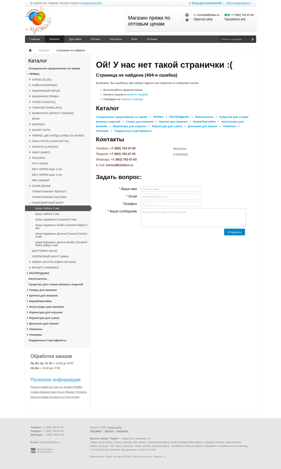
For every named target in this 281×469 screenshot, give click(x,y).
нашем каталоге (92, 3)
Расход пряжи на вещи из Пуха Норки (55, 397)
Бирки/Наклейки (40, 301)
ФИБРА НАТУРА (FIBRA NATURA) (54, 261)
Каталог (55, 39)
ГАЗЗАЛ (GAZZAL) (44, 101)
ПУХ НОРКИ (40, 163)
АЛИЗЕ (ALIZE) (42, 79)
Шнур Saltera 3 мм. (47, 208)
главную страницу (131, 99)
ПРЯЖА (34, 74)
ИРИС (36, 118)
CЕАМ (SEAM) (41, 185)
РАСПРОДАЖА (39, 273)
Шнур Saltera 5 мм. (47, 213)
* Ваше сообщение (122, 211)
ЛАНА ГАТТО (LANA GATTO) (50, 141)
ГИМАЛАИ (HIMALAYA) (47, 107)
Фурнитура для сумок (44, 317)
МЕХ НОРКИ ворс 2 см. (47, 169)
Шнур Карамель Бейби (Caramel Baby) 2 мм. (61, 226)
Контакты (116, 39)
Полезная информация (56, 379)
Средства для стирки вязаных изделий (56, 284)
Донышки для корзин (44, 323)
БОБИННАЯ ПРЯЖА (45, 96)
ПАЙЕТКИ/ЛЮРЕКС (45, 85)
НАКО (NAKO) (41, 152)
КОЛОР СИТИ (41, 129)
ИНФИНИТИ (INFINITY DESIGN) (53, 113)
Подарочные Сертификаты (47, 340)
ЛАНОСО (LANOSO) (45, 146)
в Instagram (180, 154)
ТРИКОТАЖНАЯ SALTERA (49, 197)
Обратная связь (203, 19)
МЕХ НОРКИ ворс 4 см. (47, 174)
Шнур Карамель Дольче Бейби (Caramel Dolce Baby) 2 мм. (61, 244)
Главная (34, 39)
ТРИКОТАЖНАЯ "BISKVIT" (49, 191)
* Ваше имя (128, 189)
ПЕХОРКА (38, 157)
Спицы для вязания (43, 289)
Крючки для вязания (43, 295)
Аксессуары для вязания (46, 306)
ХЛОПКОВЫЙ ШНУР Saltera (50, 256)
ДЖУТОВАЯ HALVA (44, 250)
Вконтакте (179, 148)
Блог (134, 39)
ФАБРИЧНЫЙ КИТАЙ (46, 90)
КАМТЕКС (38, 124)
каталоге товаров (136, 94)
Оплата (96, 39)
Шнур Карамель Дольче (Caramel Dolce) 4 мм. (61, 235)
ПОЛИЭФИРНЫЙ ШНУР (48, 202)
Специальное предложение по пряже (54, 68)
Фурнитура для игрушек (46, 312)
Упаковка (35, 334)
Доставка (75, 39)
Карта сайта (114, 427)
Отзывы (152, 39)
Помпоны (36, 329)
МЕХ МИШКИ (40, 180)
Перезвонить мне (235, 19)
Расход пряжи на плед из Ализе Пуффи (56, 386)
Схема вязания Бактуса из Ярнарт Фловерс (59, 391)
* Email (131, 196)
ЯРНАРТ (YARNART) (45, 267)
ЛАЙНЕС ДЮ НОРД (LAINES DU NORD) (58, 135)
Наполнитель (38, 278)
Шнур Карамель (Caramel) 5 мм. (56, 219)
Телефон (130, 204)
